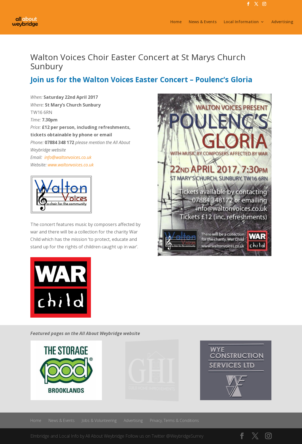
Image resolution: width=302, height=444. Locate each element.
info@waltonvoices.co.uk (67, 157)
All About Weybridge (104, 436)
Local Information (241, 22)
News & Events (203, 22)
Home (176, 22)
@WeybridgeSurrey (184, 436)
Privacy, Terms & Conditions (174, 420)
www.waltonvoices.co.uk (71, 165)
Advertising (282, 22)
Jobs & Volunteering (99, 420)
